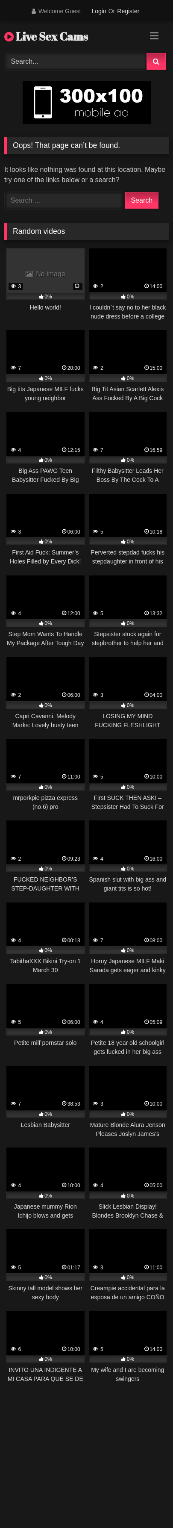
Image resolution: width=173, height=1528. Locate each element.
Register (128, 11)
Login (98, 11)
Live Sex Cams (46, 36)
